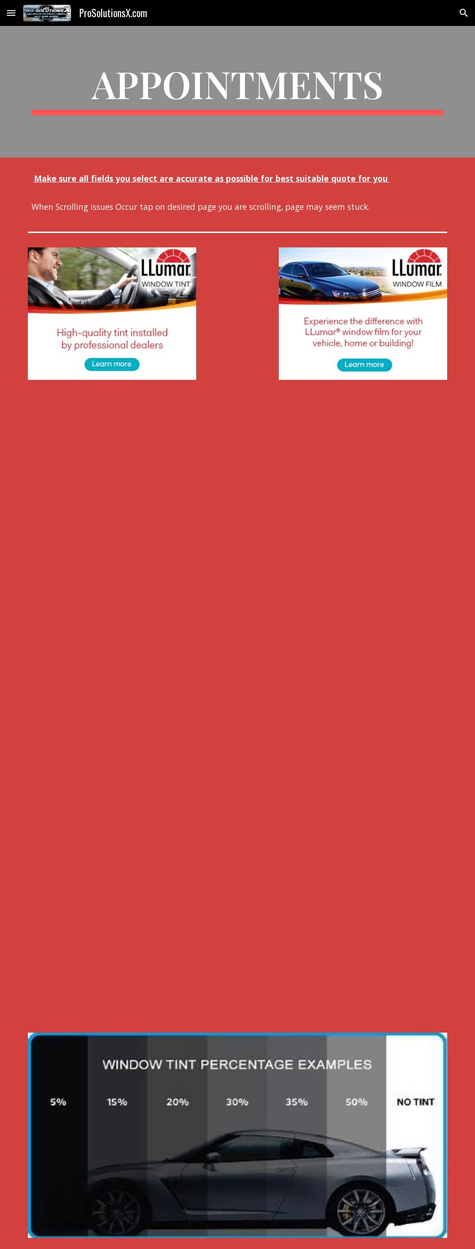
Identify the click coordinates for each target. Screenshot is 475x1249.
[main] (238, 92)
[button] (11, 12)
